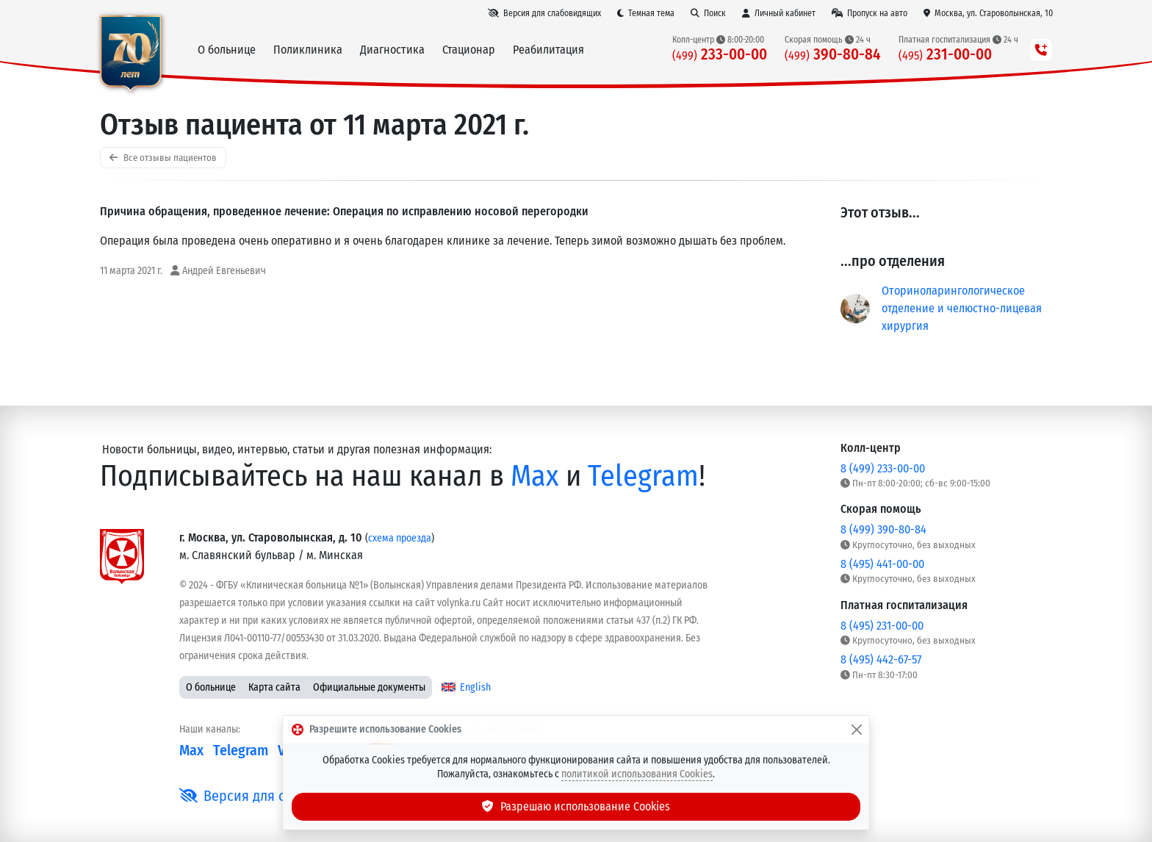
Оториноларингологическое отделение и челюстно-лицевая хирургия (962, 308)
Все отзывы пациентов (163, 157)
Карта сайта (274, 687)
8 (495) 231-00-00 (882, 626)
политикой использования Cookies (637, 774)
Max (535, 476)
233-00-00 (719, 55)
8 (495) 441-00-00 (882, 564)
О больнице (211, 687)
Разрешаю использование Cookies (576, 806)
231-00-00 (945, 55)
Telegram (643, 476)
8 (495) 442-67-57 (880, 659)
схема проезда (399, 538)
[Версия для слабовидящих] (544, 13)
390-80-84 (833, 55)
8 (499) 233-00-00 (882, 468)
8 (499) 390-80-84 (883, 529)
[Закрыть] (857, 730)
